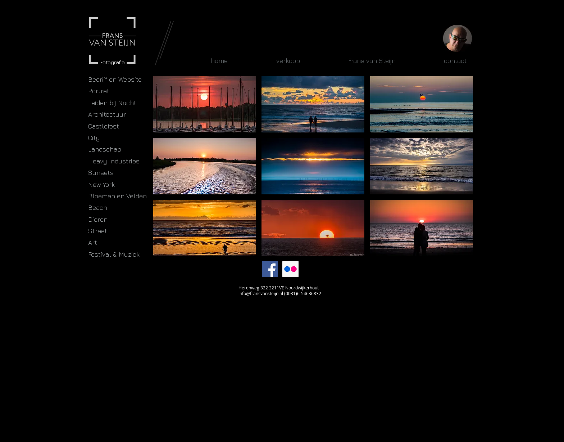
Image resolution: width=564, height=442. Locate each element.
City (94, 137)
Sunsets (101, 172)
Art (92, 242)
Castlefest (103, 126)
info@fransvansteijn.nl (260, 293)
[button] (204, 104)
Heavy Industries (114, 161)
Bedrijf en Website (115, 79)
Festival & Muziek (114, 254)
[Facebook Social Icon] (270, 269)
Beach (97, 207)
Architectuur (107, 114)
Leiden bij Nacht (112, 103)
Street (97, 231)
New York (101, 184)
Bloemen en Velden (117, 196)
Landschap (104, 149)
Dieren (98, 219)
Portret (98, 91)
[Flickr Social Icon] (290, 269)
